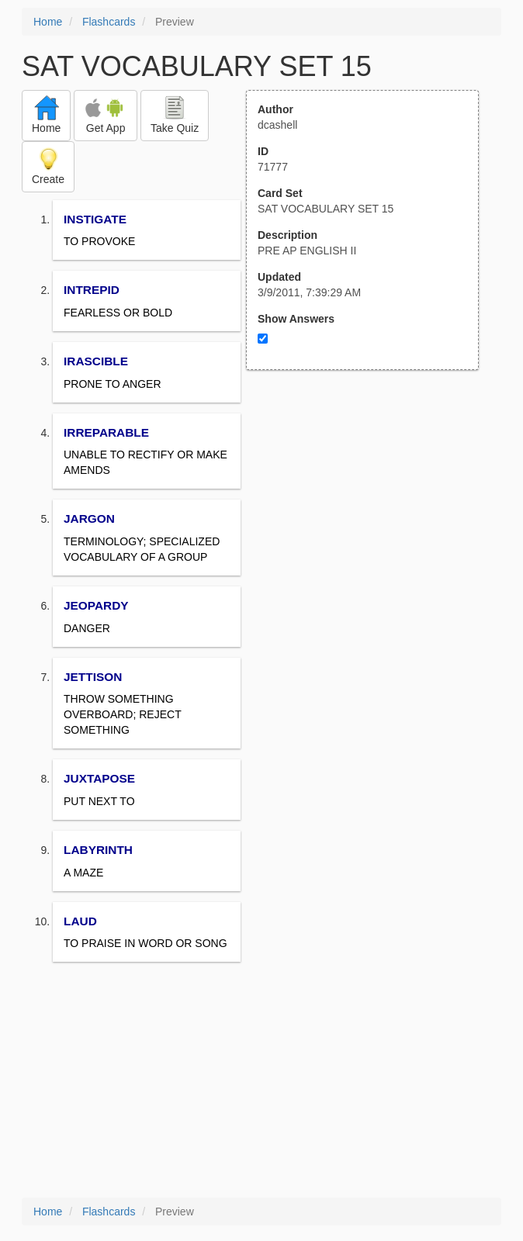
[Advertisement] (371, 522)
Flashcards (108, 22)
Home (47, 22)
